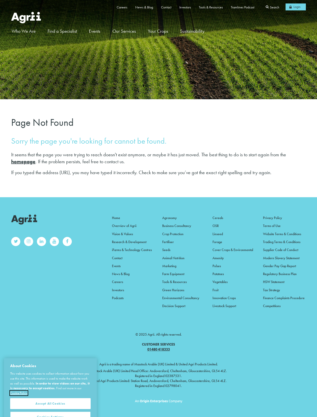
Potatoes (218, 274)
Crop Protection (173, 234)
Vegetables (220, 282)
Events (94, 31)
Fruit (215, 290)
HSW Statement (273, 282)
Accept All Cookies (50, 409)
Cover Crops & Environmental (232, 250)
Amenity (218, 258)
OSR (215, 226)
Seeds (166, 250)
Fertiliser (168, 242)
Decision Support (173, 306)
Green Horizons (173, 290)
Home (116, 218)
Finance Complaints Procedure (284, 298)
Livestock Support (224, 306)
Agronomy (169, 218)
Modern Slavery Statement (281, 258)
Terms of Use (272, 226)
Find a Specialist (62, 31)
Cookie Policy (18, 398)
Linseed (217, 234)
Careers (122, 7)
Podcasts (118, 298)
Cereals (217, 218)
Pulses (216, 266)
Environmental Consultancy (180, 298)
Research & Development (129, 242)
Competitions (272, 306)
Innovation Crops (224, 298)
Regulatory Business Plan (280, 274)
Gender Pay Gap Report (279, 266)
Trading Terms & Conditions (281, 242)
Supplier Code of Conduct (280, 250)
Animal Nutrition (173, 258)
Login (297, 6)
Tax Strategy (271, 290)
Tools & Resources (211, 7)
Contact (166, 7)
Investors (185, 7)
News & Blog (144, 7)
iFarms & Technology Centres (132, 250)
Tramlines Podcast (242, 7)
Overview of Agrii (124, 226)
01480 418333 (158, 349)
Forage (217, 242)
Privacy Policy (272, 218)
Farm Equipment (173, 274)
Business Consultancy (176, 226)
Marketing (169, 266)
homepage (23, 161)
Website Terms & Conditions (282, 234)
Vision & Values (122, 234)
